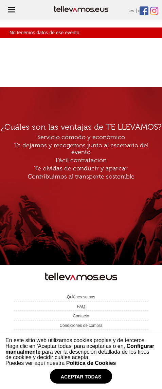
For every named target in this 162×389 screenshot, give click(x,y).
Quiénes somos (81, 297)
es (131, 11)
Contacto (81, 316)
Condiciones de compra (80, 325)
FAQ (81, 306)
